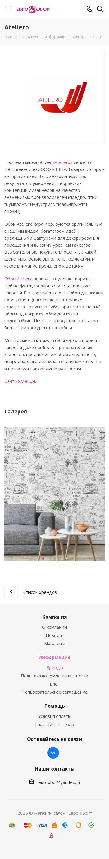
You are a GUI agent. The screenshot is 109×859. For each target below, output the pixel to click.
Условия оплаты (54, 716)
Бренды (54, 667)
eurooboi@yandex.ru (59, 782)
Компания (54, 617)
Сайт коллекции (20, 381)
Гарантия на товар (54, 724)
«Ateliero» (62, 162)
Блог (54, 684)
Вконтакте (53, 753)
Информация (54, 657)
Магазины (54, 643)
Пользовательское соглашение (55, 692)
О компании (54, 627)
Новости (55, 635)
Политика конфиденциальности (54, 676)
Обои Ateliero (18, 278)
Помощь (54, 706)
